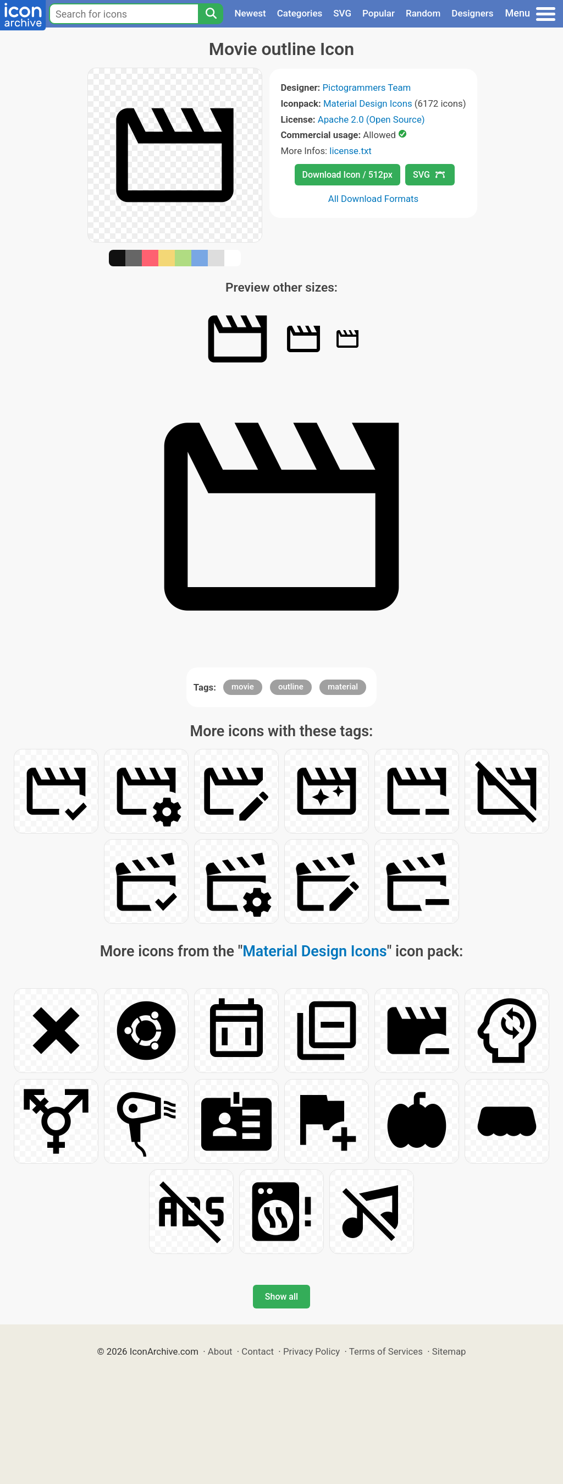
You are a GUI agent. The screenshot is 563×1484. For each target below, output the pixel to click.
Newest (250, 13)
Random (423, 13)
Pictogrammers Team (367, 87)
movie (242, 687)
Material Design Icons (367, 103)
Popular (378, 13)
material (343, 687)
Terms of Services (386, 1351)
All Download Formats (373, 198)
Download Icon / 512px (347, 174)
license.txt (350, 150)
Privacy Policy (311, 1351)
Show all (281, 1296)
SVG (342, 13)
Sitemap (449, 1351)
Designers (472, 13)
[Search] (210, 13)
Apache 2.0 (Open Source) (371, 119)
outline (290, 687)
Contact (257, 1351)
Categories (300, 13)
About (220, 1351)
